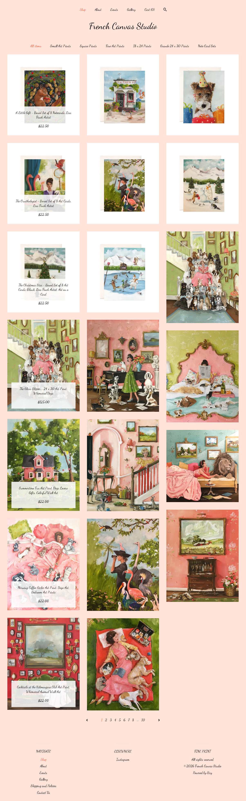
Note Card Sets (207, 46)
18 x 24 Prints (142, 46)
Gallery (131, 9)
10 (143, 720)
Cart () (150, 9)
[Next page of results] (159, 720)
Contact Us (43, 792)
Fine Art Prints (115, 46)
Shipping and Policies (43, 786)
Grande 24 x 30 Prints (174, 46)
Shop (83, 9)
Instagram (122, 759)
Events (114, 9)
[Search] (165, 10)
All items (35, 46)
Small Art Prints (60, 46)
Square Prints (88, 46)
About (98, 9)
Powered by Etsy (202, 773)
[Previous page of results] (87, 720)
